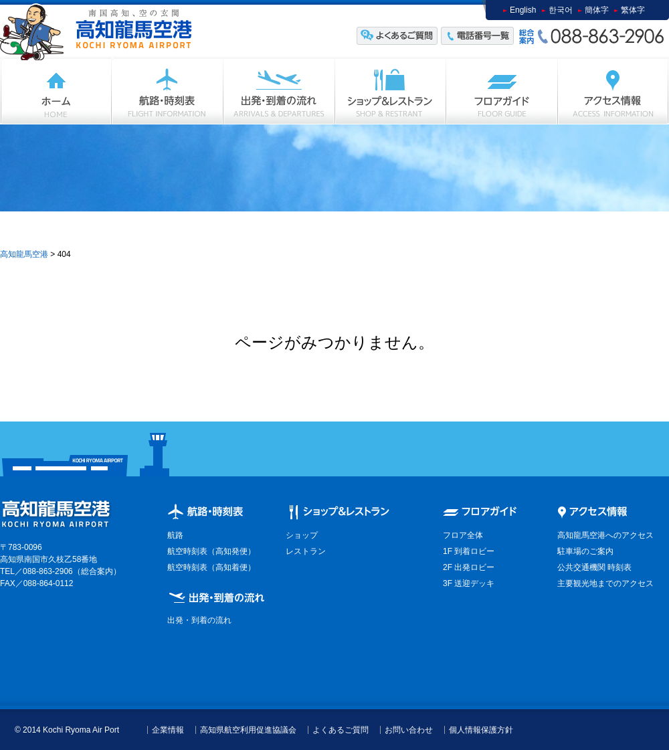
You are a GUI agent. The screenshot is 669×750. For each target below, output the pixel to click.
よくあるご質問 (340, 730)
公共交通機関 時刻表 (594, 567)
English (523, 10)
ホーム (56, 91)
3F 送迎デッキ (468, 583)
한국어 (561, 10)
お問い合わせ (409, 730)
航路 (175, 535)
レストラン (306, 551)
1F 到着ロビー (468, 551)
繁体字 (633, 10)
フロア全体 (463, 535)
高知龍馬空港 (24, 254)
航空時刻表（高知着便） (211, 567)
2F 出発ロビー (468, 567)
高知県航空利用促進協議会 (248, 730)
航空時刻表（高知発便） (211, 551)
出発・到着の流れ (279, 91)
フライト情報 (167, 91)
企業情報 (168, 730)
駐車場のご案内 (585, 551)
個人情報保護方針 (481, 730)
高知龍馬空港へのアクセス (605, 535)
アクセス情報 (613, 91)
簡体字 (597, 10)
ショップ (390, 91)
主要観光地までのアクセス (605, 583)
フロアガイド (501, 91)
